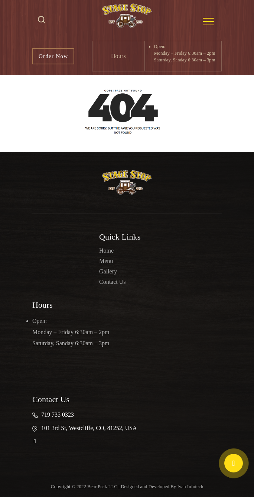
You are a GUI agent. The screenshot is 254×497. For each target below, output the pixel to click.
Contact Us (112, 282)
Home (106, 250)
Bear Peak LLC (102, 486)
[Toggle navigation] (208, 21)
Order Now (53, 56)
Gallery (108, 271)
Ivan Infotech (190, 486)
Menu (106, 261)
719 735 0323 (57, 414)
